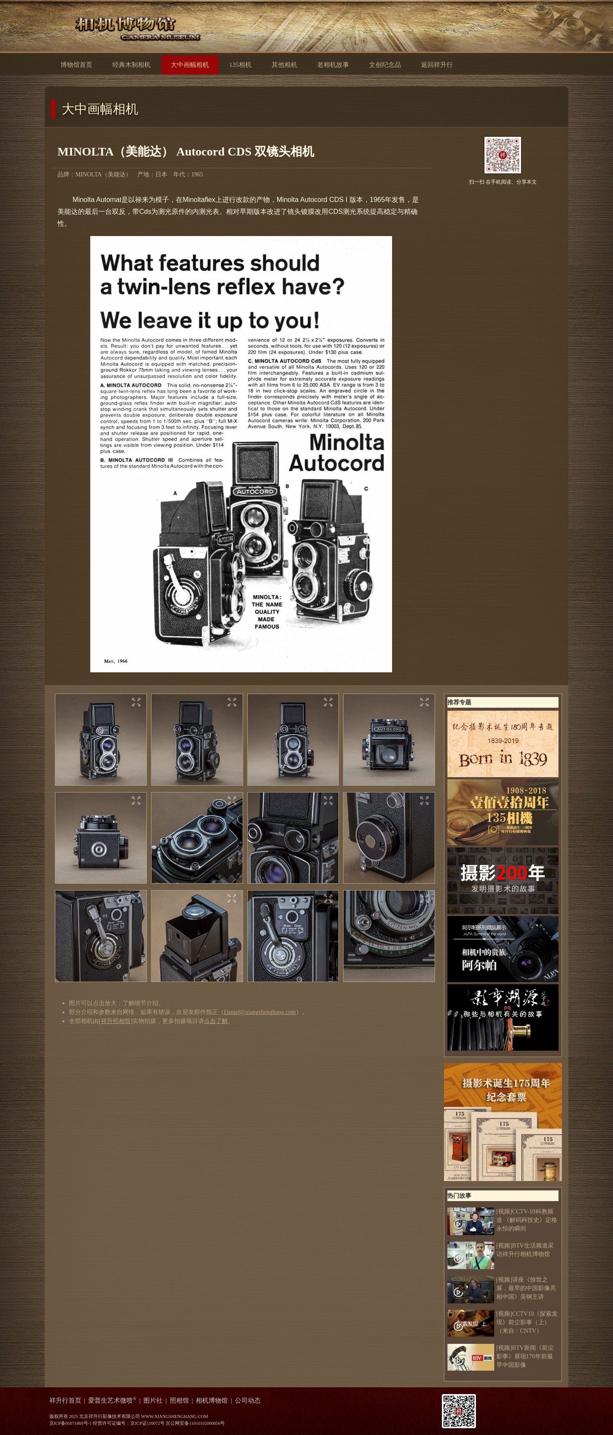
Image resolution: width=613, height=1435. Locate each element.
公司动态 (248, 1400)
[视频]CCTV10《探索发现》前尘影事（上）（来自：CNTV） (502, 1322)
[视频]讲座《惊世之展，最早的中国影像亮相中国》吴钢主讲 (501, 1288)
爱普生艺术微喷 (112, 1400)
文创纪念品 (385, 64)
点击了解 (216, 1021)
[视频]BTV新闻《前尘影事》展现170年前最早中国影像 (500, 1356)
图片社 (153, 1400)
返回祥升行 (444, 64)
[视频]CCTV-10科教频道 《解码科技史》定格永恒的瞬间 (502, 1220)
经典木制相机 (131, 64)
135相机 (240, 64)
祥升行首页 (65, 1400)
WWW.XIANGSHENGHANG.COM (174, 1416)
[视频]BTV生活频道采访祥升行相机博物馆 (500, 1250)
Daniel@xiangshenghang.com (260, 1012)
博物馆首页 (76, 64)
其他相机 (284, 64)
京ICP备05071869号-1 (70, 1423)
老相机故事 (333, 64)
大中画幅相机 (100, 109)
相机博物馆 (212, 1400)
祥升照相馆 (116, 1021)
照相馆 (179, 1400)
